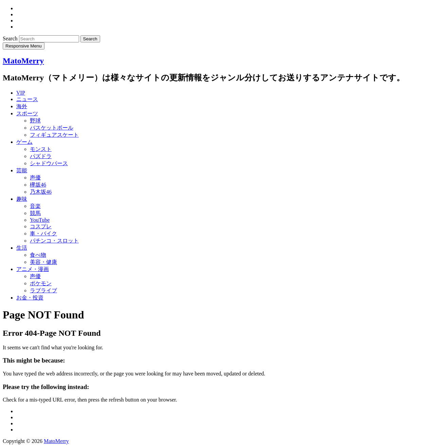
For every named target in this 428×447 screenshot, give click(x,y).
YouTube (40, 220)
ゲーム (24, 142)
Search (11, 38)
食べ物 (38, 255)
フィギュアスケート (54, 135)
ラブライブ (43, 290)
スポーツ (27, 113)
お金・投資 (29, 297)
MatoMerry (23, 60)
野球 (35, 120)
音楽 (35, 206)
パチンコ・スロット (54, 241)
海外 (21, 106)
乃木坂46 (41, 192)
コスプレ (41, 226)
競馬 (35, 213)
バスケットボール (51, 128)
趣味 (21, 199)
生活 (21, 248)
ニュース (27, 99)
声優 (35, 177)
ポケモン (41, 283)
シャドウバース (49, 163)
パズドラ (41, 156)
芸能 (21, 170)
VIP (20, 93)
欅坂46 (38, 185)
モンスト (41, 149)
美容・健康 (43, 262)
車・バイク (43, 233)
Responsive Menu (23, 45)
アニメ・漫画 (32, 269)
